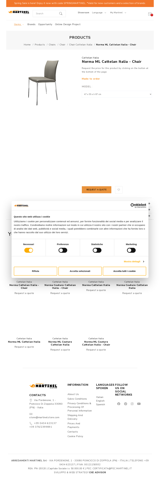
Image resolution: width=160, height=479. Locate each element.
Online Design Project (68, 24)
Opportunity (45, 24)
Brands (31, 24)
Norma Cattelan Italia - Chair (24, 286)
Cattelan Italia (90, 57)
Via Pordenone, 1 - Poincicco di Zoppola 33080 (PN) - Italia (46, 404)
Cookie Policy (75, 436)
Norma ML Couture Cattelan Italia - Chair (96, 343)
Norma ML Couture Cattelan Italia (60, 343)
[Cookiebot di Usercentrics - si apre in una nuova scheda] (133, 205)
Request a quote (97, 189)
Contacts (73, 431)
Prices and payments (74, 425)
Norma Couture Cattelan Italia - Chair (60, 286)
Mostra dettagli (132, 261)
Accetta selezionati (80, 271)
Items (19, 24)
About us (73, 394)
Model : (87, 86)
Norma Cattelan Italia (96, 285)
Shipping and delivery (75, 417)
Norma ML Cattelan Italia (24, 342)
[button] (118, 190)
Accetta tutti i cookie (124, 271)
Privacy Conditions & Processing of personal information (80, 407)
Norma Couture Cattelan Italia (132, 286)
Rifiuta (35, 271)
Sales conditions (77, 399)
